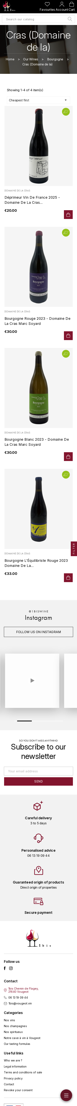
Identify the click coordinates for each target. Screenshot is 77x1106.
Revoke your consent (18, 1090)
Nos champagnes (15, 1026)
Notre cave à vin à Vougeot (22, 1037)
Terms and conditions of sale (23, 1072)
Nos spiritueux (13, 1031)
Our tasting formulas (17, 1043)
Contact (9, 1084)
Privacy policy (13, 1078)
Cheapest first (38, 100)
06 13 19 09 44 (18, 997)
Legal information (15, 1066)
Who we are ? (13, 1060)
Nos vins (9, 1020)
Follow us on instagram (38, 632)
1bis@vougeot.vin (20, 1003)
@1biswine (39, 611)
